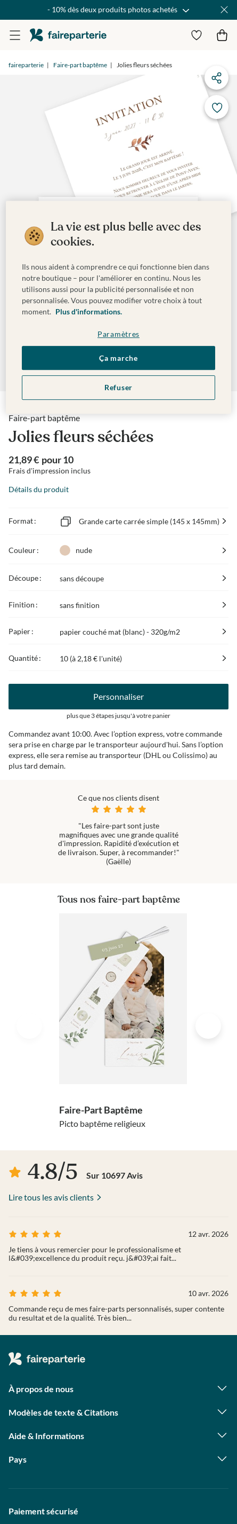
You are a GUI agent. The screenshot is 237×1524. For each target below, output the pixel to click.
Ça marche (118, 357)
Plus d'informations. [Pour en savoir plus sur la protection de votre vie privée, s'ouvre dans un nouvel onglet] (88, 311)
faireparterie (68, 35)
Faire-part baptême (80, 65)
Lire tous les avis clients (51, 1197)
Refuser (118, 387)
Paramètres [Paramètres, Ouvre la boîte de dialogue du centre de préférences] (118, 333)
